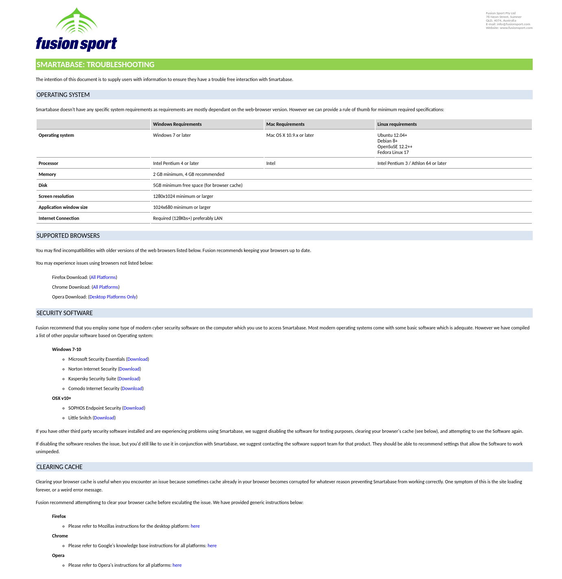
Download (137, 359)
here (195, 526)
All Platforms (103, 277)
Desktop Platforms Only (113, 297)
